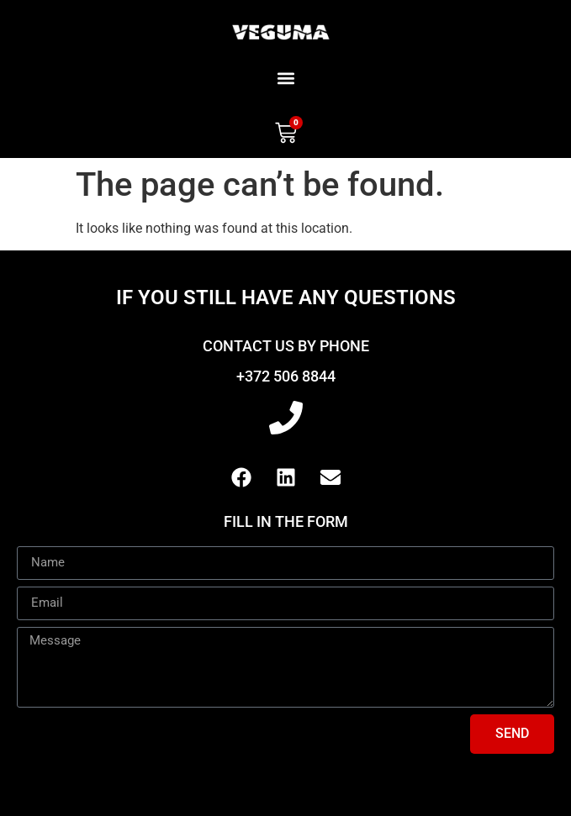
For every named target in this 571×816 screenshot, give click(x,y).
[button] (285, 78)
